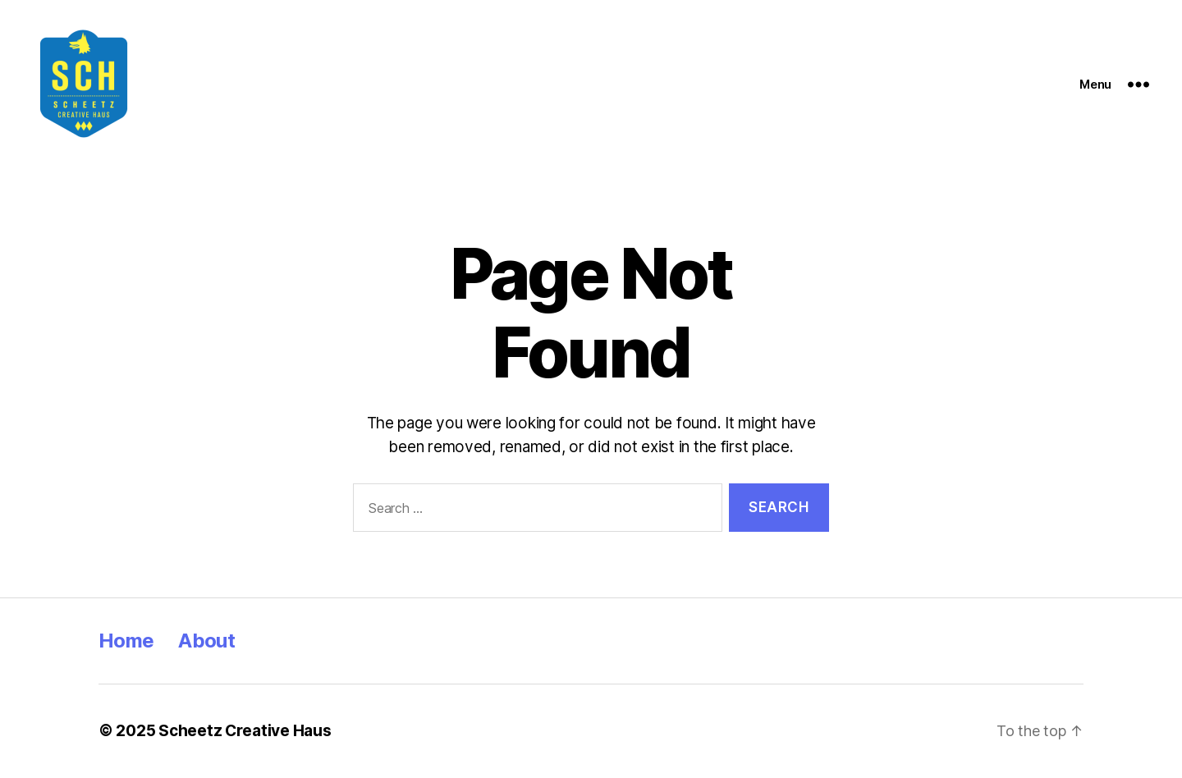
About (206, 640)
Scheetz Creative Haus (244, 730)
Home (125, 640)
